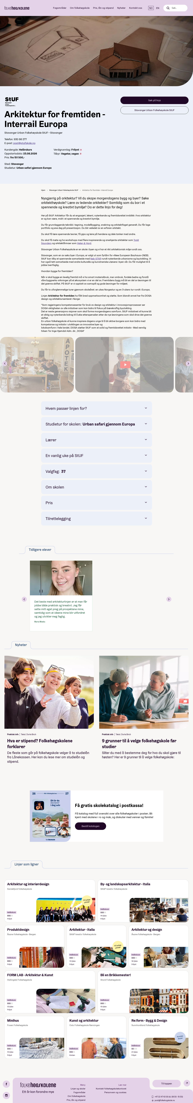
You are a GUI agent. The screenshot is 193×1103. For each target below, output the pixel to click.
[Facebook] (6, 1084)
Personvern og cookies (115, 1092)
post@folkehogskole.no (165, 1100)
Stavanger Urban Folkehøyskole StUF (154, 110)
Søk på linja (154, 100)
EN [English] (157, 8)
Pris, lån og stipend (103, 7)
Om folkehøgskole (80, 7)
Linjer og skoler (78, 1088)
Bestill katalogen (90, 826)
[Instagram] (6, 1095)
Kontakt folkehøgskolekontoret (111, 1088)
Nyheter (121, 7)
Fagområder (59, 7)
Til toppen (166, 1083)
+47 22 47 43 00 (162, 1097)
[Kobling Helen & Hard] (84, 243)
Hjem (43, 190)
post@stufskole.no (24, 143)
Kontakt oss (135, 7)
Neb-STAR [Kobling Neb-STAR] (95, 258)
